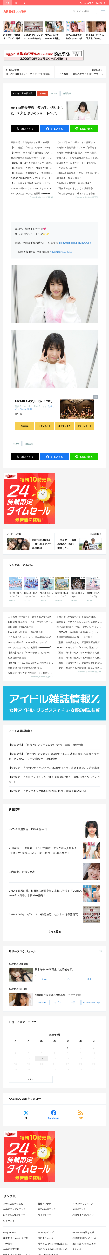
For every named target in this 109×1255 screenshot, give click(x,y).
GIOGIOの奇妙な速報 (83, 1232)
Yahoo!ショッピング (90, 1002)
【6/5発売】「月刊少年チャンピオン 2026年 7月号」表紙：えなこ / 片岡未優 (54, 767)
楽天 (89, 979)
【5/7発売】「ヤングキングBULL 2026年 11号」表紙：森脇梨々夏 (48, 790)
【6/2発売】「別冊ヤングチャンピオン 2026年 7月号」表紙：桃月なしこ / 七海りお (54, 779)
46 (16, 2)
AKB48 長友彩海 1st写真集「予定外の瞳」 (59, 995)
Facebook (53, 1118)
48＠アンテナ (44, 1215)
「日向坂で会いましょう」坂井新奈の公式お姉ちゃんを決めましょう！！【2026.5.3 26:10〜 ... (31, 637)
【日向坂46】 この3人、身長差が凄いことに (32, 168)
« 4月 (30, 1079)
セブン (67, 979)
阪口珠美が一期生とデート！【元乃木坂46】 (78, 163)
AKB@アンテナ (80, 1209)
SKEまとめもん (45, 1238)
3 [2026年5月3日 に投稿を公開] (93, 1047)
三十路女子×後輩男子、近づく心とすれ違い (30, 617)
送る (86, 128)
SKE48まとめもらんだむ (15, 1238)
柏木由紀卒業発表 (17, 657)
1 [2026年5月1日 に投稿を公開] (67, 1047)
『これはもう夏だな (67, 168)
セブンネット (44, 426)
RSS (81, 1118)
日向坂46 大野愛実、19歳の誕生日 (74, 183)
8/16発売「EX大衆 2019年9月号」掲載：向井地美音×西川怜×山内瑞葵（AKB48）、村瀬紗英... (31, 673)
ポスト (27, 128)
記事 (29, 409)
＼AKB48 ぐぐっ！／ (82, 1203)
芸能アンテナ (44, 1203)
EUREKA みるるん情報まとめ (52, 1249)
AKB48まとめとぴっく (83, 1215)
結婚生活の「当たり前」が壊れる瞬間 (30, 142)
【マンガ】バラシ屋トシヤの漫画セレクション (78, 142)
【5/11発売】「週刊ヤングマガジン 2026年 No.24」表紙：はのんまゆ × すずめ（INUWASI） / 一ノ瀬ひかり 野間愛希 (54, 756)
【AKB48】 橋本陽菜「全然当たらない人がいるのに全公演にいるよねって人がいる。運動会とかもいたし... (80, 632)
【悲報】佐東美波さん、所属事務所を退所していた (80, 642)
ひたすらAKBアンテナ (14, 1215)
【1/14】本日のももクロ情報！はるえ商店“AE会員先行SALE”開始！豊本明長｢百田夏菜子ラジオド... (80, 668)
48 (7, 2)
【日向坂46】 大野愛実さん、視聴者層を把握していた (32, 173)
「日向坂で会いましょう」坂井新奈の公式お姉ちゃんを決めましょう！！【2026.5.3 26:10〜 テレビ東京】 (78, 188)
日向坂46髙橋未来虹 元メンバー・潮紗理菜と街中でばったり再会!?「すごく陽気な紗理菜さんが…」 (78, 152)
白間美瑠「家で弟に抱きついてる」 (26, 668)
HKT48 (54, 93)
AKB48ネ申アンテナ (48, 1209)
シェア (56, 128)
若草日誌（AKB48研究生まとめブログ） (58, 1243)
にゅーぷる (8, 1220)
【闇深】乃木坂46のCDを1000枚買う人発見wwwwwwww (80, 652)
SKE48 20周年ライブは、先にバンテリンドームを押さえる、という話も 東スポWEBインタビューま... (80, 627)
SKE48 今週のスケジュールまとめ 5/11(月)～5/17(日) (32, 188)
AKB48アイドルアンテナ (15, 1209)
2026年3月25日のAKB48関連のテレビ (27, 642)
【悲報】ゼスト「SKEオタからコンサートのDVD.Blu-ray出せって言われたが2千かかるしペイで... (31, 652)
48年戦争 (7, 1243)
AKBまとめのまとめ (13, 1203)
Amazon (25, 426)
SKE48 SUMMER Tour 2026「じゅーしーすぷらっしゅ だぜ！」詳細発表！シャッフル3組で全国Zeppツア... (32, 178)
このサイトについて (95, 2)
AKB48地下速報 (11, 1249)
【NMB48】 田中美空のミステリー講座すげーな (32, 163)
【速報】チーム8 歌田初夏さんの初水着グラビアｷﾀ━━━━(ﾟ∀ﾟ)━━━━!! (31, 663)
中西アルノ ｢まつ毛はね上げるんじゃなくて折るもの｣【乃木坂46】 (78, 157)
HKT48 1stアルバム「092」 (34, 401)
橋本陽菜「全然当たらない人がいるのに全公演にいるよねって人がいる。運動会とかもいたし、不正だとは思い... (80, 622)
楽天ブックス (64, 426)
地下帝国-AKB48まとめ (84, 1243)
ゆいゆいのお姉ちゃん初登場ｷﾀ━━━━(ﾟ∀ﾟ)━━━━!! (32, 193)
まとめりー (78, 1249)
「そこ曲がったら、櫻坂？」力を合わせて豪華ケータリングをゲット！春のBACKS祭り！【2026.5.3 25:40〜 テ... (78, 193)
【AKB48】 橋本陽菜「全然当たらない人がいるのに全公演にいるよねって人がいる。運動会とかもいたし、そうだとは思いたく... (32, 152)
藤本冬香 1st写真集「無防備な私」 (55, 969)
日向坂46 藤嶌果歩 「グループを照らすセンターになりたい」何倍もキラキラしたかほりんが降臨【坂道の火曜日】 (78, 147)
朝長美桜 (67, 93)
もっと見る (54, 931)
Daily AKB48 (9, 1232)
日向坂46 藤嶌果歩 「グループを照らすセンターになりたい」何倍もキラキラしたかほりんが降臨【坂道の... (31, 622)
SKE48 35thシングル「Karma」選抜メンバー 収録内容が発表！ (80, 647)
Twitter (23, 409)
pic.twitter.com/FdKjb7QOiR (75, 242)
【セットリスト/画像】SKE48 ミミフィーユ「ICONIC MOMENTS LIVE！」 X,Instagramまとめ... (32, 183)
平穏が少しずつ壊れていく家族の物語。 (77, 617)
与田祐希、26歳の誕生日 (69, 178)
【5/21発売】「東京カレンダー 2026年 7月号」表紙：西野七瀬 (32, 147)
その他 (42, 93)
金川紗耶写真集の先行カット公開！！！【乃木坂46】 (32, 157)
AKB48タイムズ (46, 1232)
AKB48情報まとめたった (84, 1238)
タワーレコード (84, 426)
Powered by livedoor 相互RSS (41, 197)
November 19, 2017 (61, 251)
